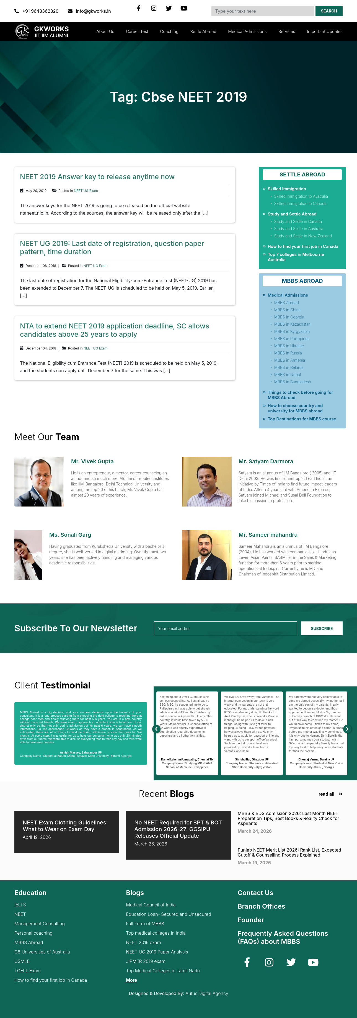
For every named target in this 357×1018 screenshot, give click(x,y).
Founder (251, 920)
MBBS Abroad (286, 302)
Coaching (169, 31)
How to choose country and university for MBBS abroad (295, 408)
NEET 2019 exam (143, 942)
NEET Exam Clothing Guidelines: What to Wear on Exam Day (65, 825)
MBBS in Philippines (291, 338)
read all (326, 794)
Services (286, 31)
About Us (105, 31)
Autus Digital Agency (206, 993)
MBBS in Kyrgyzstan (292, 331)
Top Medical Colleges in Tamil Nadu (163, 970)
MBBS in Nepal (287, 374)
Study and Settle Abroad (292, 214)
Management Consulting (39, 923)
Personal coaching (33, 933)
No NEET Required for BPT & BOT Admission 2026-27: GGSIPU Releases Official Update (178, 829)
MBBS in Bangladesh (292, 381)
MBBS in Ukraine (289, 345)
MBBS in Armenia (289, 360)
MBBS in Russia (288, 353)
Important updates (325, 31)
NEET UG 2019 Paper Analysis (157, 952)
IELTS (20, 905)
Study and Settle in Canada (298, 221)
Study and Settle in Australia (298, 228)
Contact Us (255, 893)
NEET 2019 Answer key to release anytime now (97, 177)
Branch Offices (261, 906)
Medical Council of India (150, 905)
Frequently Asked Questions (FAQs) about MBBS (283, 937)
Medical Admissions (247, 31)
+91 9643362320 (37, 11)
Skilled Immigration (287, 188)
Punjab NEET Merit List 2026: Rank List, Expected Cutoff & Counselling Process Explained (289, 852)
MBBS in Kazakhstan (292, 324)
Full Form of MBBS (145, 923)
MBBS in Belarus (288, 367)
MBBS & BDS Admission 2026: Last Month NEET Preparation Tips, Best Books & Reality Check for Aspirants (288, 818)
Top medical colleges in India (156, 933)
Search (329, 11)
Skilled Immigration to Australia (301, 196)
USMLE (22, 961)
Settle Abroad (203, 31)
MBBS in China (287, 309)
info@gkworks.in (89, 11)
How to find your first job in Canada (303, 246)
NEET (20, 914)
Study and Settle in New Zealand (303, 235)
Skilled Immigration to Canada (300, 203)
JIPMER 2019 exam (145, 961)
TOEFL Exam (27, 970)
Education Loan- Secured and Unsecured (168, 914)
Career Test (137, 31)
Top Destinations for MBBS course (302, 418)
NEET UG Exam (86, 190)
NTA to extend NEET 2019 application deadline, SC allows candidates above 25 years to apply (114, 330)
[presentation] (156, 729)
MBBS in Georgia (289, 317)
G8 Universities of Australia (42, 952)
